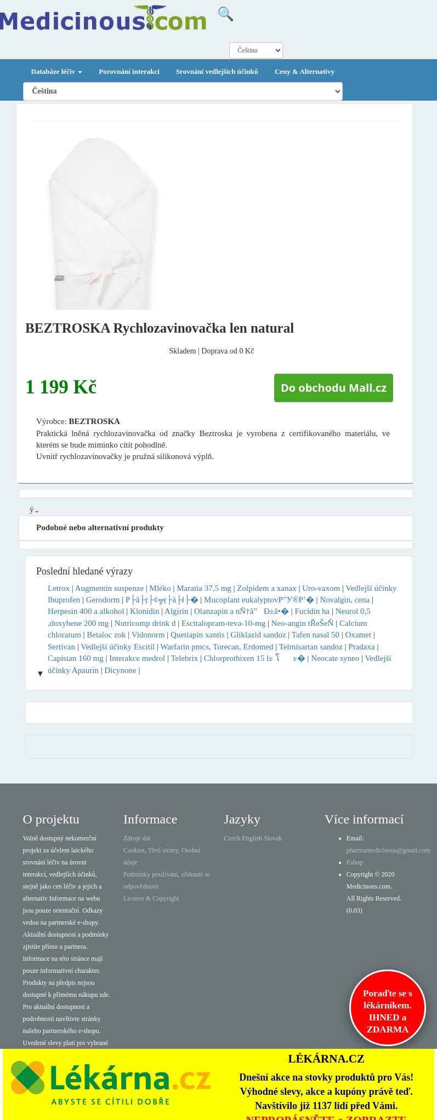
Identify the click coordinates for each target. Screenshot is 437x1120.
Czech (232, 838)
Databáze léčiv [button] (57, 71)
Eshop (355, 862)
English (252, 838)
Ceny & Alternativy (304, 71)
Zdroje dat (137, 838)
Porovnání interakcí (129, 71)
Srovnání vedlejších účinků (217, 71)
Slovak (273, 838)
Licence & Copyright (151, 898)
